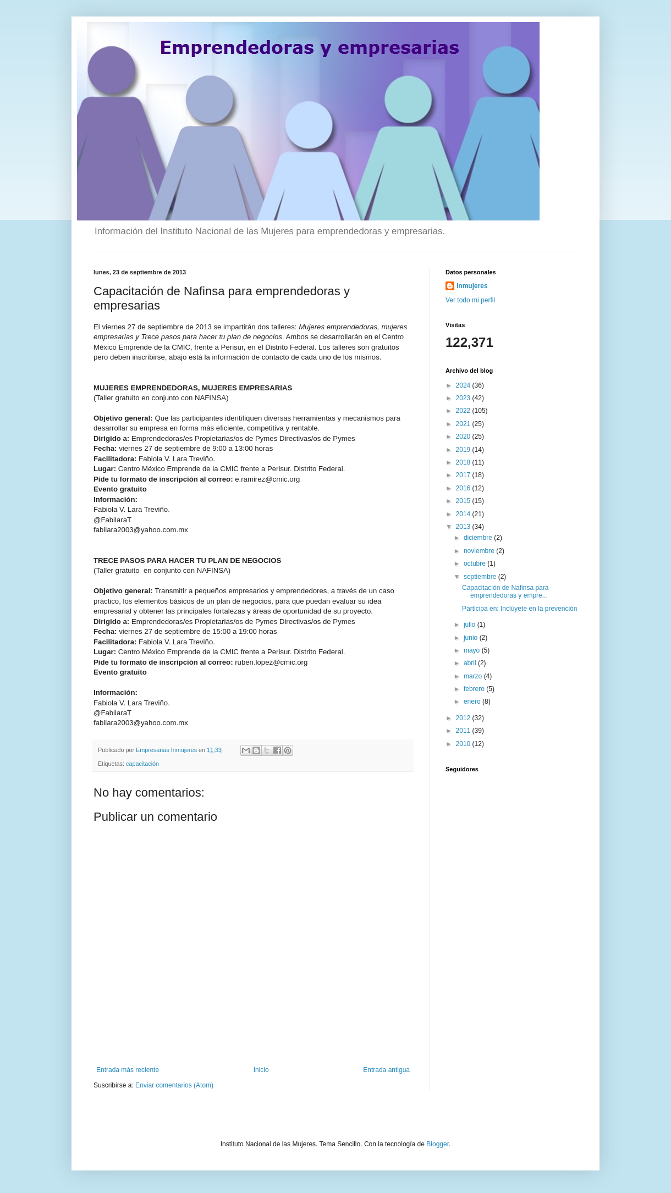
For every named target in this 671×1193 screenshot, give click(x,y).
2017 (464, 475)
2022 (464, 411)
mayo (473, 650)
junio (472, 638)
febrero (475, 689)
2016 (464, 488)
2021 (464, 424)
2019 (464, 450)
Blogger (437, 1144)
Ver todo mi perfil (470, 300)
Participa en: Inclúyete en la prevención (519, 608)
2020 (464, 436)
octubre (475, 563)
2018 (464, 462)
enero (473, 701)
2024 (464, 385)
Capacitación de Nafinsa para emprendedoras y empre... (505, 591)
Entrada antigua (386, 1070)
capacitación (142, 763)
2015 (464, 501)
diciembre (479, 538)
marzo (474, 676)
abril (471, 663)
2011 (464, 730)
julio (470, 624)
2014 (464, 514)
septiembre (481, 577)
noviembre (480, 551)
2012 (464, 718)
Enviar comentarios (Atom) (174, 1085)
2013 (464, 527)
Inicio (261, 1070)
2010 (464, 744)
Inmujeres (472, 286)
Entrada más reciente (127, 1070)
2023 (464, 398)
